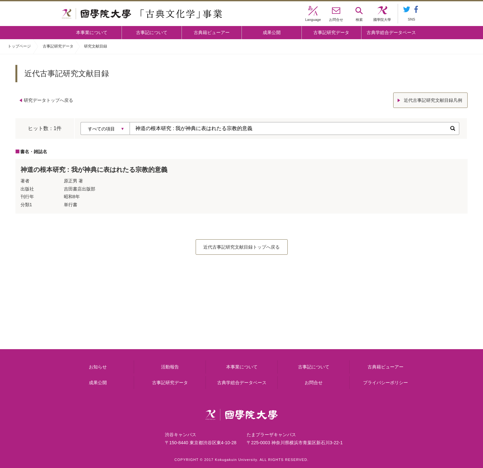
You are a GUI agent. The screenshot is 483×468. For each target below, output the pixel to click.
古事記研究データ (331, 32)
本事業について (91, 32)
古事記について (151, 32)
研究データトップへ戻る (48, 100)
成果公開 (272, 32)
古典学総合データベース (391, 32)
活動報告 (170, 366)
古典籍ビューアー (212, 32)
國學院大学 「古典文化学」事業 (142, 14)
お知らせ (98, 366)
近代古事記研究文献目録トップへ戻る (241, 247)
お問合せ (314, 382)
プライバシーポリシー (385, 382)
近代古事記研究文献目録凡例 (433, 100)
